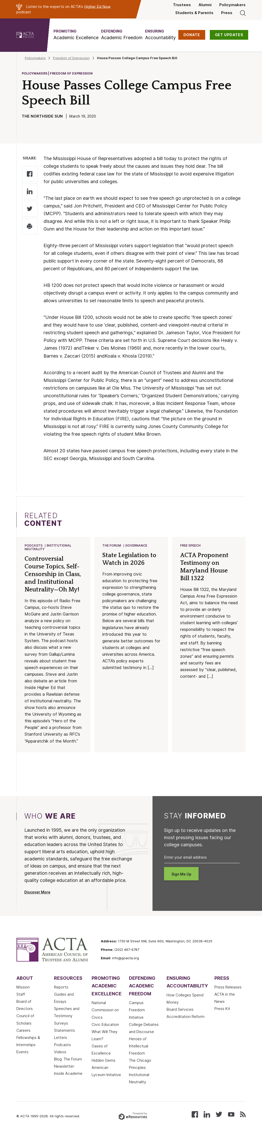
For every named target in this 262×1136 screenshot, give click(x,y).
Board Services (180, 1010)
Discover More (37, 893)
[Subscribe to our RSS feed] (243, 1114)
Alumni (205, 5)
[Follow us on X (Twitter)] (219, 1114)
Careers (23, 1031)
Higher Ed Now (97, 6)
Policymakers (232, 5)
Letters (60, 1038)
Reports (61, 987)
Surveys (61, 1024)
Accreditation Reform (185, 1017)
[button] (76, 34)
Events (22, 1052)
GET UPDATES (229, 35)
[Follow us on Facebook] (195, 1114)
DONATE (191, 35)
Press (226, 13)
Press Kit (222, 1009)
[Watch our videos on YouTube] (231, 1114)
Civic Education (105, 1025)
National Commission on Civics (105, 1010)
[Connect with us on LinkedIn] (207, 1114)
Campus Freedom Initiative (137, 1010)
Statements (64, 1031)
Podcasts (34, 546)
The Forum (112, 546)
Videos (60, 1052)
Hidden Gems (103, 1061)
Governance (136, 546)
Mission (23, 987)
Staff (20, 995)
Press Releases (228, 987)
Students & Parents (194, 13)
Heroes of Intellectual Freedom (138, 1046)
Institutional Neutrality (48, 547)
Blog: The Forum (68, 1059)
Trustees (182, 5)
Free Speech (190, 546)
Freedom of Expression (71, 58)
